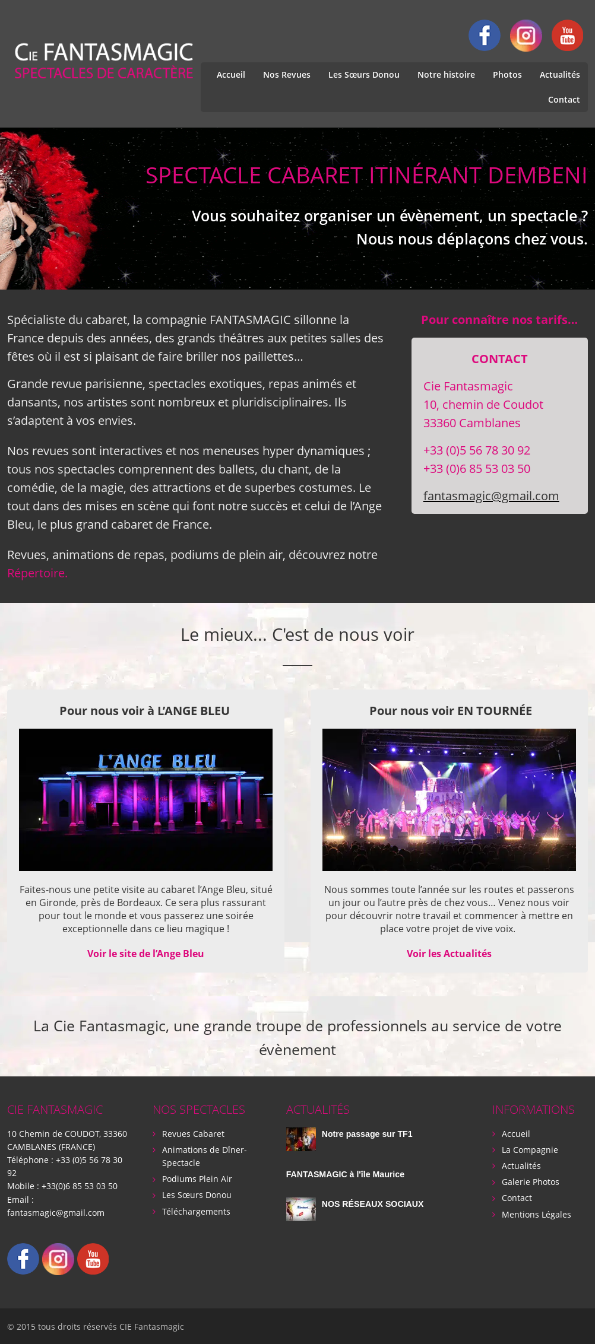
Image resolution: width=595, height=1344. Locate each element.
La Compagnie (530, 1149)
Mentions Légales (536, 1213)
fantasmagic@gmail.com (491, 496)
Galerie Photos (530, 1181)
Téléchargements (196, 1210)
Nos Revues (287, 74)
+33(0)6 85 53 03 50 (80, 1185)
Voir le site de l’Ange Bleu (145, 953)
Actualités (560, 74)
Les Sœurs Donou (364, 74)
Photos (507, 74)
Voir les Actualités (449, 953)
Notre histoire (446, 74)
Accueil (231, 74)
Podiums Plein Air (197, 1178)
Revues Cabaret (193, 1133)
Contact (564, 99)
